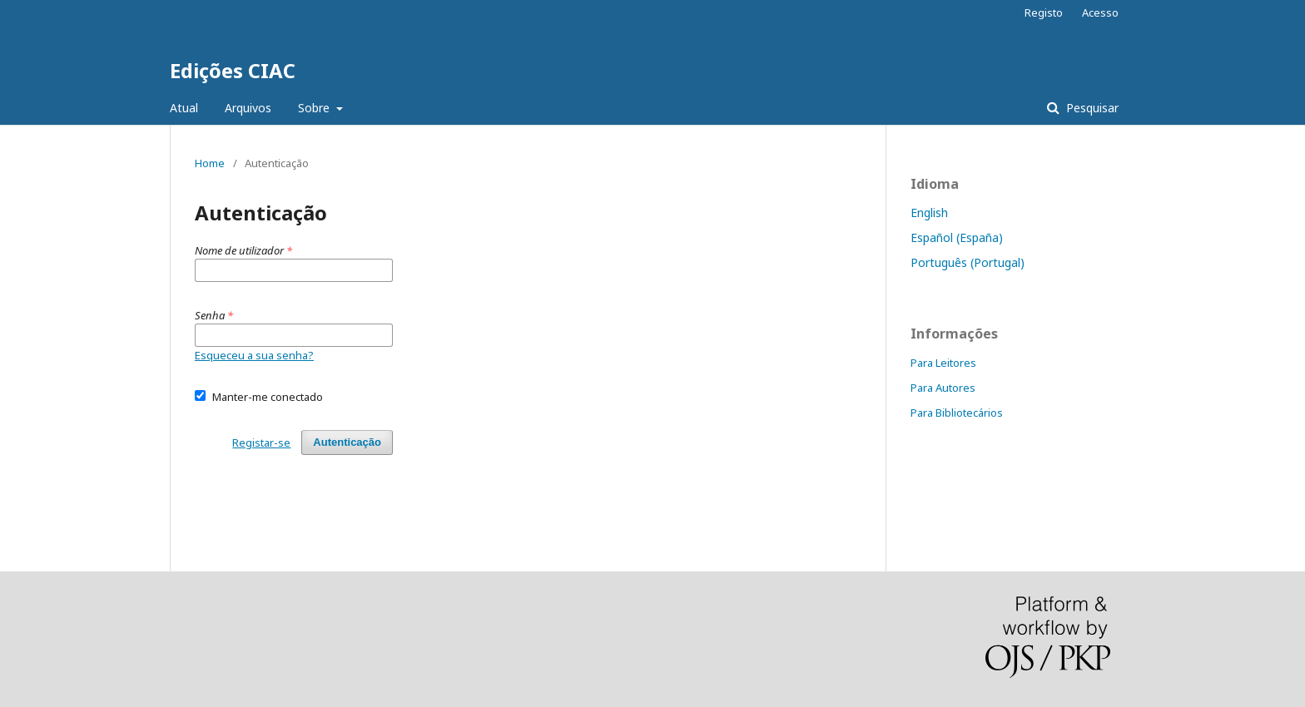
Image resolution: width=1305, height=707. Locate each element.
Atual (184, 108)
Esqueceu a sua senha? (254, 355)
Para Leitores (943, 362)
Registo (1044, 12)
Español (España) (957, 237)
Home (210, 163)
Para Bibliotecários (957, 412)
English (929, 212)
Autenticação (347, 442)
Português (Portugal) (968, 262)
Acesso (1100, 12)
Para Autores (943, 387)
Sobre (315, 108)
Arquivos (248, 108)
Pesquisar (1091, 108)
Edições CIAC (232, 70)
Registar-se (261, 442)
